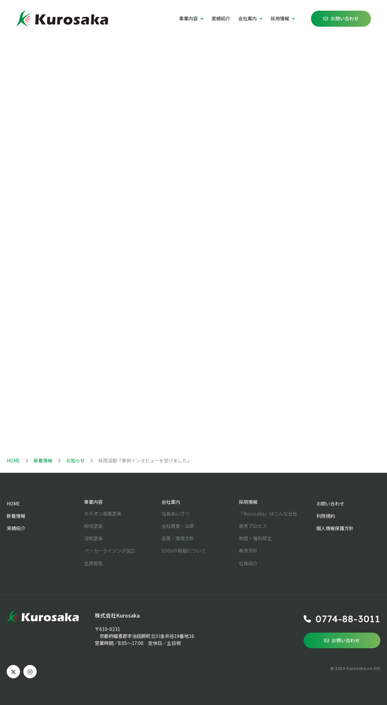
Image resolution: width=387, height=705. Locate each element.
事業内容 (93, 501)
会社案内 (170, 501)
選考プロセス (253, 525)
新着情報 (43, 460)
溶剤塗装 (93, 538)
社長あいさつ (175, 513)
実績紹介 (221, 18)
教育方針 (248, 550)
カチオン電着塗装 (102, 513)
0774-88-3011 (348, 619)
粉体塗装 (93, 525)
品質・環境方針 (177, 538)
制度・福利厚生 (255, 538)
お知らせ (75, 460)
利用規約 (325, 515)
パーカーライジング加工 (109, 550)
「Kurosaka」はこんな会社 (268, 513)
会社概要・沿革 (177, 525)
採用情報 (248, 501)
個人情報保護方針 (335, 528)
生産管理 (93, 563)
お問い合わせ (345, 18)
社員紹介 (248, 563)
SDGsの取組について (183, 550)
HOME (13, 460)
